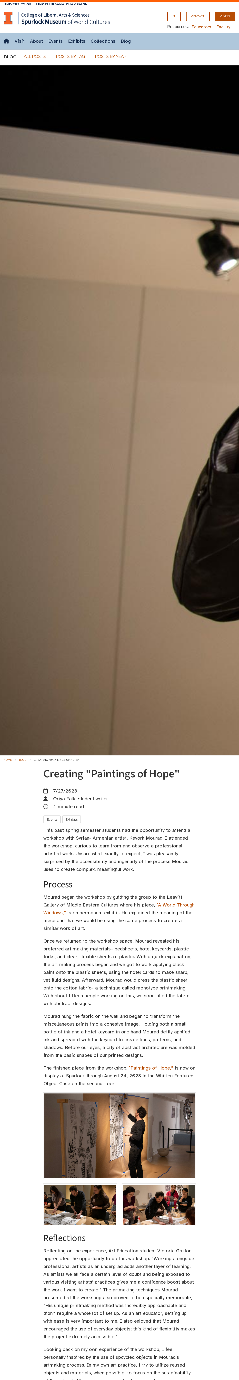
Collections (103, 41)
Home (8, 760)
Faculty (223, 27)
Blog (126, 41)
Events (55, 41)
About (36, 41)
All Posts (35, 56)
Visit (20, 41)
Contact (197, 16)
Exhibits (76, 41)
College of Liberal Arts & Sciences (55, 15)
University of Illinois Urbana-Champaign (46, 4)
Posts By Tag (70, 56)
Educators (201, 27)
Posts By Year (111, 56)
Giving (225, 16)
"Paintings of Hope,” (151, 1068)
